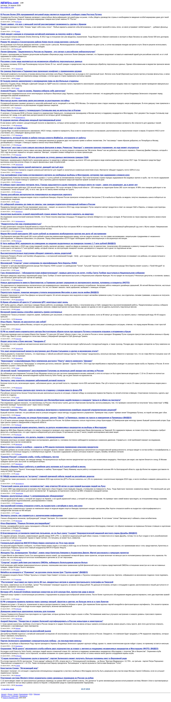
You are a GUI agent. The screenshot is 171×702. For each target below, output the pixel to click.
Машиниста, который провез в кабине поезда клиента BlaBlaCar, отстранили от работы (43, 138)
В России (18, 22)
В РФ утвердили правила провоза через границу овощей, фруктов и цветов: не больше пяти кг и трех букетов (55, 602)
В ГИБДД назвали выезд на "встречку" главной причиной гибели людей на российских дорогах (47, 476)
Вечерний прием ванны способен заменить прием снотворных (31, 312)
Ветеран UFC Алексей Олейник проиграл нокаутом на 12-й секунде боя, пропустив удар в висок (47, 592)
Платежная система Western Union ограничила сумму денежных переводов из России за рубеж (47, 678)
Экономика (19, 685)
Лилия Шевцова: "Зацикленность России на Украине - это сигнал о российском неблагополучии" (48, 52)
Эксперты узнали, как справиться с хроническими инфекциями (32, 515)
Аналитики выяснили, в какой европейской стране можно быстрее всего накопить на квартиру (47, 214)
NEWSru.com (10, 2)
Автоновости (19, 299)
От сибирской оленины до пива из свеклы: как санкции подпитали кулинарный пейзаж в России (48, 204)
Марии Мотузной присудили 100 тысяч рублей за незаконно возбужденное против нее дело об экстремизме (53, 234)
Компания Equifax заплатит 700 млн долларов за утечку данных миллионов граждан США (45, 157)
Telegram (37, 694)
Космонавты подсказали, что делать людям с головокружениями (32, 437)
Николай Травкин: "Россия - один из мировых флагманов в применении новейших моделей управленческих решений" (59, 410)
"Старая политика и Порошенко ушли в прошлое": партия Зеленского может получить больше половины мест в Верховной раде (64, 658)
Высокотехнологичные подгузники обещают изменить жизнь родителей (36, 253)
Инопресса (18, 135)
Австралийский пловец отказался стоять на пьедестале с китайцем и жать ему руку (42, 506)
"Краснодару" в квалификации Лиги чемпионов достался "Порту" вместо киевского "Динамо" (47, 361)
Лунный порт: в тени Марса (14, 128)
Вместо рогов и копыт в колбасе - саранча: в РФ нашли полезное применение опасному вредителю (49, 447)
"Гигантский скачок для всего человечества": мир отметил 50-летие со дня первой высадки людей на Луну (53, 486)
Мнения (18, 59)
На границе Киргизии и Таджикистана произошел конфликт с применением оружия (41, 71)
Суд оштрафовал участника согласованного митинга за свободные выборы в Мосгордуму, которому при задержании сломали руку (65, 175)
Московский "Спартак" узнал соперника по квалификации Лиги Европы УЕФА (39, 263)
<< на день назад (7, 689)
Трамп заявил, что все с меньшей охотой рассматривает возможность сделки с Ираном (43, 24)
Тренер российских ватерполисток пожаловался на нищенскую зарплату (36, 194)
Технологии (19, 68)
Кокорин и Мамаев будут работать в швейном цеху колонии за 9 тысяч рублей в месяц (43, 466)
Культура (18, 155)
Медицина (18, 125)
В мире (17, 31)
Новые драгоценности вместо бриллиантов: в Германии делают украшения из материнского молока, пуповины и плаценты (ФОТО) (65, 283)
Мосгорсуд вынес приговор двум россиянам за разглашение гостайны (35, 100)
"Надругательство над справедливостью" (21, 224)
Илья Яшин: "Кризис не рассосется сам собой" (23, 322)
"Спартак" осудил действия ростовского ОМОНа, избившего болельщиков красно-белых (44, 562)
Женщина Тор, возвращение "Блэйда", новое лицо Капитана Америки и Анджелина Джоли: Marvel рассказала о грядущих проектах (65, 553)
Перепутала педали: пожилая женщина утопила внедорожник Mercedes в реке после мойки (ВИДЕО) (50, 292)
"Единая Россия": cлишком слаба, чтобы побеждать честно (30, 457)
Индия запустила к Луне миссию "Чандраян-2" (23, 341)
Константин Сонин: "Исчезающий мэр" (19, 668)
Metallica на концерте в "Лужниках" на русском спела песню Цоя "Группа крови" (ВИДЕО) (44, 572)
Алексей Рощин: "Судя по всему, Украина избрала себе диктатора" (33, 91)
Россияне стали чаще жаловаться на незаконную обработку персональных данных (41, 61)
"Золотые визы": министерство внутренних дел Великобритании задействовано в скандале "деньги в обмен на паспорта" (61, 400)
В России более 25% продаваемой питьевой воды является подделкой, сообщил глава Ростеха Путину (51, 14)
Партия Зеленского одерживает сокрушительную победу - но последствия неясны (41, 641)
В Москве (15, 696)
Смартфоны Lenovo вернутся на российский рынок (26, 631)
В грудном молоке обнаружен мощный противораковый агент (31, 120)
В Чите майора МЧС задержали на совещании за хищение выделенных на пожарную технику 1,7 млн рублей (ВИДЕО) (58, 243)
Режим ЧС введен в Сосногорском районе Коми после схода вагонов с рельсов (39, 42)
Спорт (17, 88)
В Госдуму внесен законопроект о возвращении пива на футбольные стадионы (40, 81)
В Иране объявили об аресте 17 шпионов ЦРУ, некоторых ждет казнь (34, 302)
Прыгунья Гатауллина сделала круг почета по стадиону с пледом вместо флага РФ (41, 390)
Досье (10, 694)
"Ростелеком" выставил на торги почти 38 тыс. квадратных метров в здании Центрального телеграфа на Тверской (57, 582)
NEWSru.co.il (5, 696)
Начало (3, 694)
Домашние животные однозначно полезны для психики (28, 611)
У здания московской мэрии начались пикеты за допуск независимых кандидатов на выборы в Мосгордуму (54, 427)
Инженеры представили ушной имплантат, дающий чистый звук (32, 167)
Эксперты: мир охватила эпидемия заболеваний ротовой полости (33, 380)
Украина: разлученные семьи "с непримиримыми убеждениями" (32, 496)
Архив (16, 694)
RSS (30, 694)
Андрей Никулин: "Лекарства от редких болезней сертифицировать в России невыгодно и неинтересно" (52, 621)
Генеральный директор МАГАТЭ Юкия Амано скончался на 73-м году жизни (37, 543)
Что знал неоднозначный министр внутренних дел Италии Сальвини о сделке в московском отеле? (49, 351)
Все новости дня (7, 7)
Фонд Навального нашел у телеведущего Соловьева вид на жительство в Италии (41, 110)
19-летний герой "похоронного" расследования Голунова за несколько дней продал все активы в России (52, 371)
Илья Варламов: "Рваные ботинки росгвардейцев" (25, 523)
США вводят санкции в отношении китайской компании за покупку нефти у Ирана (41, 34)
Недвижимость (20, 117)
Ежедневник (23, 694)
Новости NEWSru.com (10, 698)
